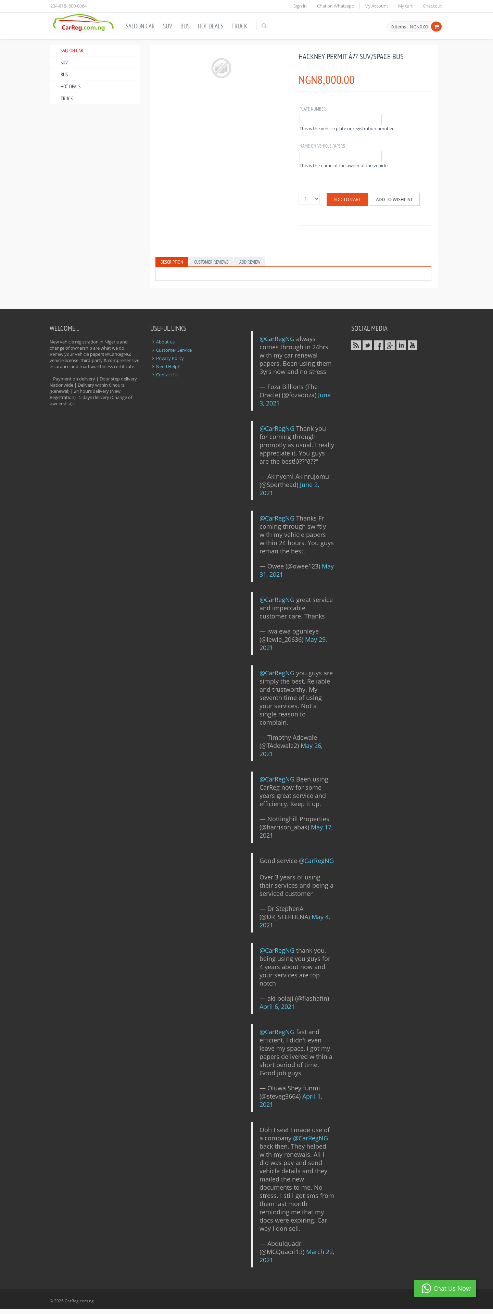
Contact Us (167, 375)
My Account (376, 6)
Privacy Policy (170, 358)
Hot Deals (210, 26)
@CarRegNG (277, 339)
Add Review (249, 262)
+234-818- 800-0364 (67, 6)
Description (172, 262)
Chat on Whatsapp (335, 6)
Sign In (300, 6)
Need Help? (168, 366)
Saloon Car (140, 26)
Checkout (432, 6)
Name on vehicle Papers (322, 146)
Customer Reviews (211, 262)
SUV (167, 26)
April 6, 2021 (277, 1006)
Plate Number (313, 109)
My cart (405, 6)
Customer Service (174, 350)
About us (165, 342)
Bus (185, 26)
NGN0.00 (419, 27)
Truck (239, 26)
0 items (398, 27)
